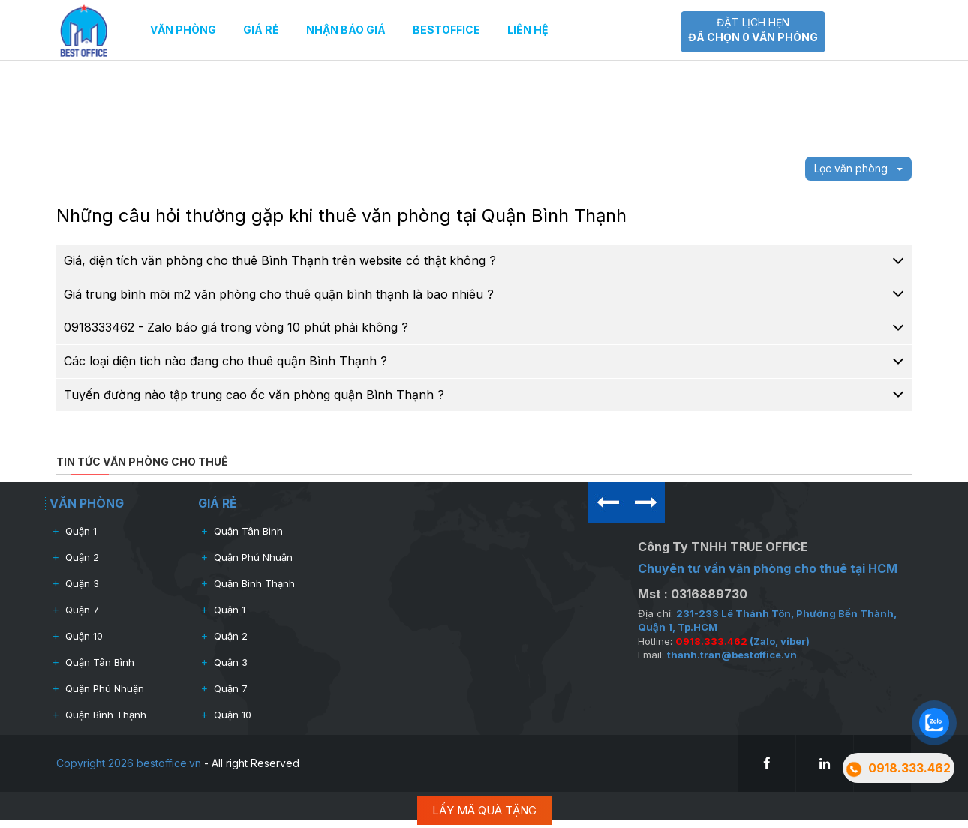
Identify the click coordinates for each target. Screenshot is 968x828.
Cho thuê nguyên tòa (817, 95)
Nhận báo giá (346, 29)
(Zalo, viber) (742, 641)
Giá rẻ (261, 29)
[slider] (401, 88)
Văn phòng (183, 29)
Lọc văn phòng (858, 168)
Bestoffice (446, 29)
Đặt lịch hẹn (753, 30)
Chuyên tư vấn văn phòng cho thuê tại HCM (767, 568)
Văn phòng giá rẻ (807, 76)
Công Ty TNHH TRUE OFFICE (723, 546)
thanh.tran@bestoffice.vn (732, 655)
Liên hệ (528, 29)
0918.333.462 (613, 29)
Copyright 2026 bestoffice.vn (128, 763)
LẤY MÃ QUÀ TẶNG (484, 810)
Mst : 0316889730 (692, 594)
